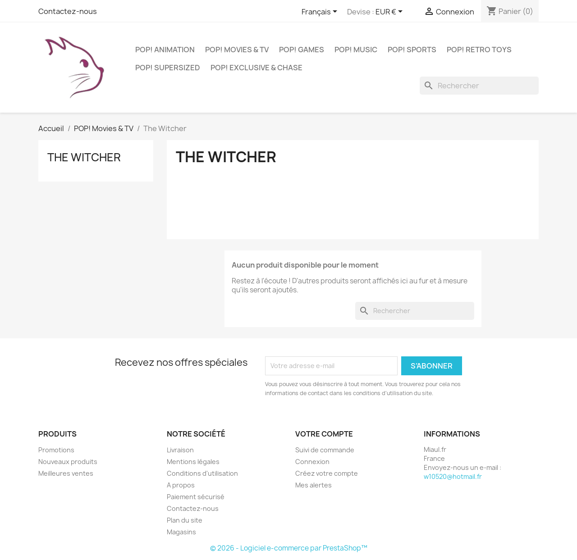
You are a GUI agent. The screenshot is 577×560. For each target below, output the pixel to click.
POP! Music (355, 50)
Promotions (56, 450)
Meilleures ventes (65, 473)
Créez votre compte (326, 473)
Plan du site (184, 520)
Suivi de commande (324, 450)
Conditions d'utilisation (202, 473)
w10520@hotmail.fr (453, 476)
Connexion (312, 461)
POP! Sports (412, 50)
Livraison (180, 450)
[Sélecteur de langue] (321, 12)
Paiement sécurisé (195, 496)
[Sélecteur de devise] (391, 12)
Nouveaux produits (67, 461)
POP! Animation (165, 50)
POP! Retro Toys (479, 50)
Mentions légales (193, 461)
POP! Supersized (167, 68)
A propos (181, 485)
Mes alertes (313, 485)
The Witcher (84, 157)
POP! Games (301, 50)
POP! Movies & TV (237, 50)
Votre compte (324, 434)
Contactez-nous (67, 11)
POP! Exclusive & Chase (256, 68)
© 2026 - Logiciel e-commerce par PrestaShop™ (288, 548)
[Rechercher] (479, 86)
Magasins (181, 532)
